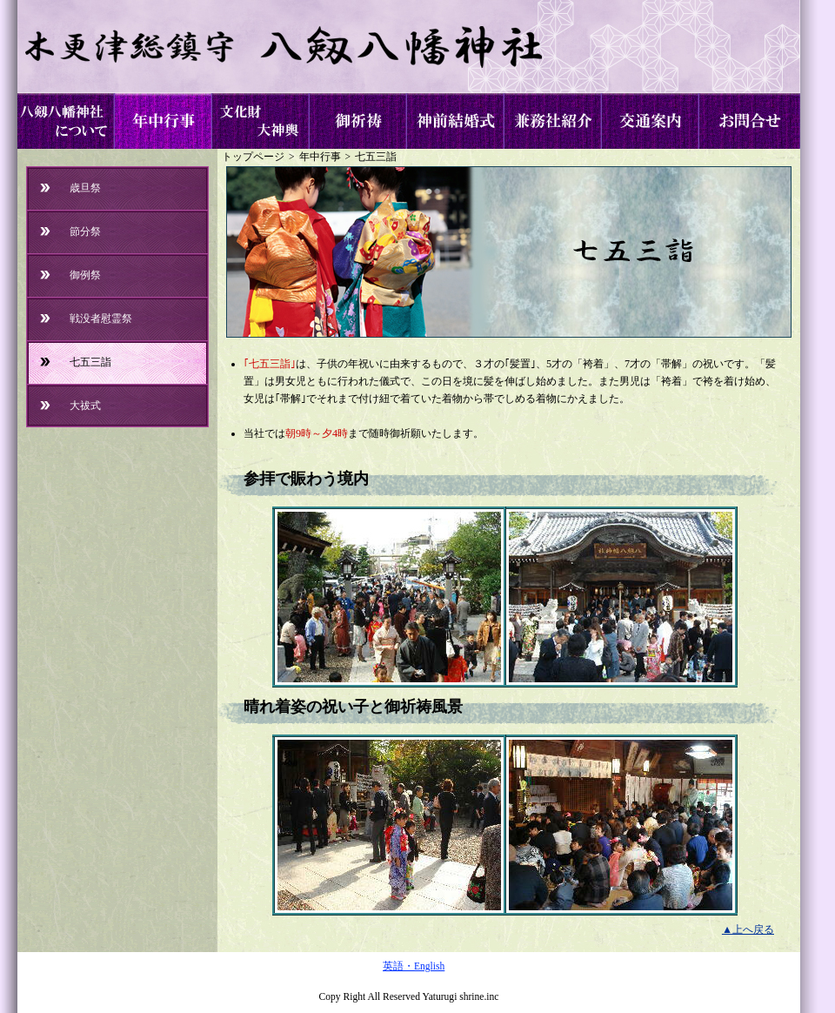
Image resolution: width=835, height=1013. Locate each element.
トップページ (253, 157)
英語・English (413, 966)
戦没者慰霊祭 (101, 318)
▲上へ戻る (748, 929)
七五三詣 (376, 157)
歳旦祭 (85, 188)
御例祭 (85, 275)
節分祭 (85, 231)
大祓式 (85, 405)
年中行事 (320, 157)
